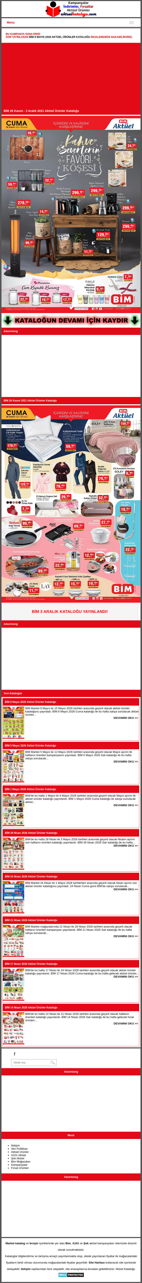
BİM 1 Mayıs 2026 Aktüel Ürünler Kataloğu (30, 789)
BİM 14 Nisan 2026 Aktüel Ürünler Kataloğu (31, 1007)
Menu (11, 22)
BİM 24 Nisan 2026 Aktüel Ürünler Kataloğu (31, 876)
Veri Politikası (19, 1148)
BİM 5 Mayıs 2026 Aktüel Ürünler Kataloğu (30, 745)
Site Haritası (97, 1262)
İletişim (15, 1145)
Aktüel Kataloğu (125, 1269)
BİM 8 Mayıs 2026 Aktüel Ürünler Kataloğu (59, 37)
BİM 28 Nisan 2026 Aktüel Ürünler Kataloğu (31, 832)
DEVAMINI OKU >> (126, 718)
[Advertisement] (71, 77)
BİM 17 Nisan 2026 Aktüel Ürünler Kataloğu (31, 963)
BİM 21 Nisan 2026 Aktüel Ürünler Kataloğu (31, 920)
